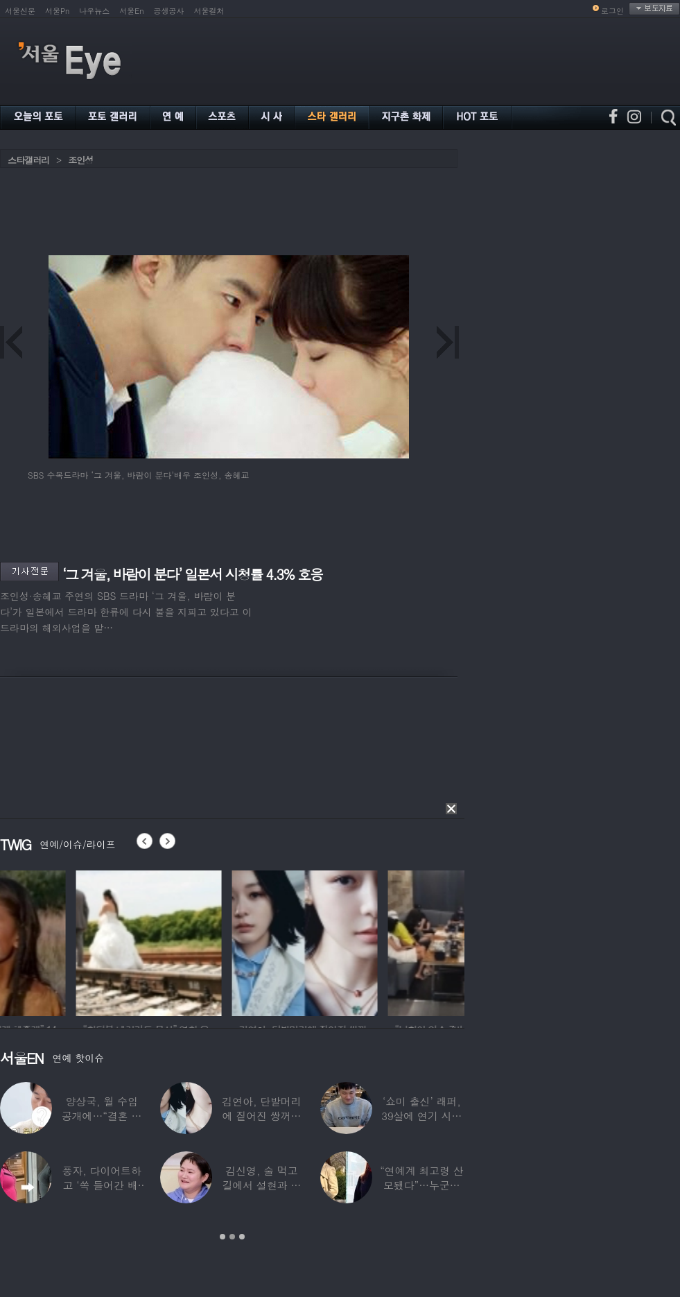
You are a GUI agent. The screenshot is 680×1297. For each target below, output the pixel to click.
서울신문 (20, 11)
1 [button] (222, 1236)
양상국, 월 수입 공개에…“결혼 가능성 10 (102, 1115)
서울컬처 (209, 11)
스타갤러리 (28, 159)
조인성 (80, 159)
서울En (131, 11)
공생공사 (169, 11)
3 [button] (242, 1236)
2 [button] (232, 1236)
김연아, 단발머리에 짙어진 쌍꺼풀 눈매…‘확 (261, 1115)
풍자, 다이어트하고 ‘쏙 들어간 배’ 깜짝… (101, 1185)
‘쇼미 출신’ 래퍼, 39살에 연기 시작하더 (421, 1115)
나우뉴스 (94, 11)
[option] (73, 941)
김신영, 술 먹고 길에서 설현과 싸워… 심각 (262, 1185)
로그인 (612, 11)
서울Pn (57, 11)
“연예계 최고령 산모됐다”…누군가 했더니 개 (421, 1185)
